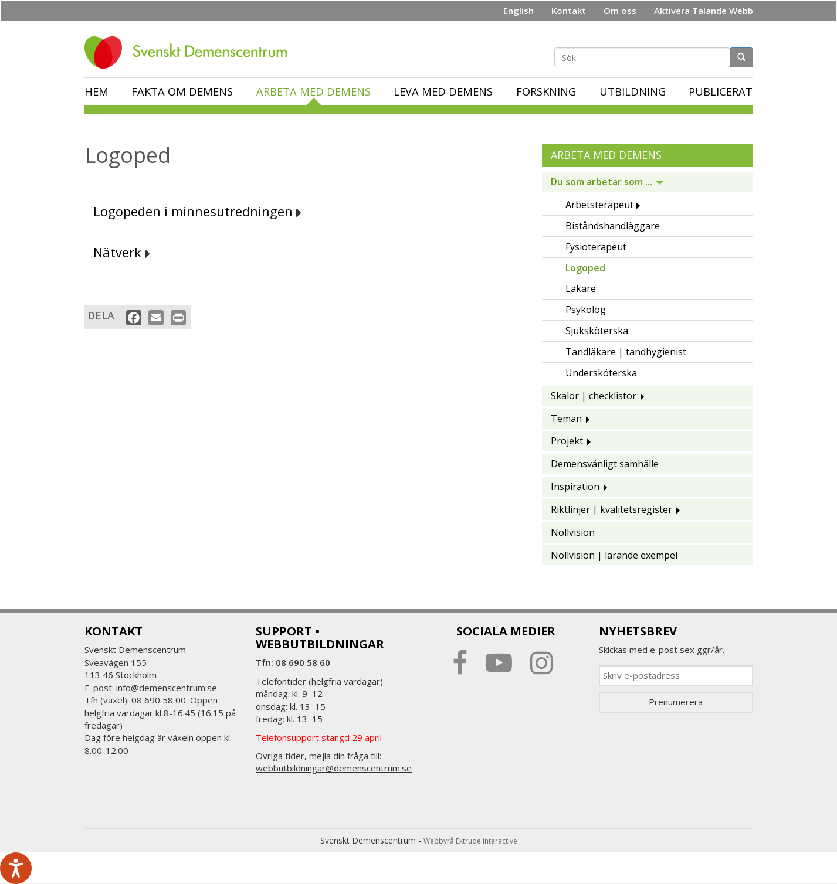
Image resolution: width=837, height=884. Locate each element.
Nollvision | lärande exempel (614, 555)
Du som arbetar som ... (601, 181)
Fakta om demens (182, 91)
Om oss (620, 10)
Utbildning (632, 91)
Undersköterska (601, 372)
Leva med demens (443, 91)
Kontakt (568, 10)
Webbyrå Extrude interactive (470, 841)
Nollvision (573, 532)
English (518, 10)
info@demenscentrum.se (166, 687)
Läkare (580, 288)
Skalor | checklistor (593, 395)
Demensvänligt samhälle (605, 463)
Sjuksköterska (596, 330)
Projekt (567, 440)
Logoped (585, 267)
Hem (96, 91)
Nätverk (121, 252)
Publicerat (721, 91)
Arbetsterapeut (599, 204)
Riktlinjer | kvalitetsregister (611, 509)
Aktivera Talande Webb (703, 10)
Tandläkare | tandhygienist (625, 351)
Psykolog (585, 309)
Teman (566, 418)
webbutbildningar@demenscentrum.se (334, 768)
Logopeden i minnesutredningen (197, 211)
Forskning (546, 91)
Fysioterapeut (595, 246)
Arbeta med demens (313, 91)
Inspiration (575, 486)
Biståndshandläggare (612, 225)
